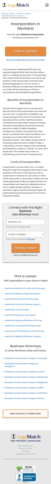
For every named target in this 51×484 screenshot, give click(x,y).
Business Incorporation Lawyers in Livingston (21, 365)
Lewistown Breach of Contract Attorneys (25, 288)
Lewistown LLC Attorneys (17, 309)
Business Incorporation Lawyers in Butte (24, 398)
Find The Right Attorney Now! (25, 413)
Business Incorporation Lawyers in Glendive (26, 393)
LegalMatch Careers (25, 454)
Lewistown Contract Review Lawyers (23, 304)
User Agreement (25, 445)
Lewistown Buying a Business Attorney (23, 320)
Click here (31, 239)
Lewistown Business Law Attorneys (22, 299)
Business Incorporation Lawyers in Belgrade (26, 382)
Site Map (25, 451)
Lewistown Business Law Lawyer (20, 315)
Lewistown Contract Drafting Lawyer (23, 325)
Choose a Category (17, 234)
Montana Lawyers (24, 13)
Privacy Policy (25, 448)
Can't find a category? (20, 239)
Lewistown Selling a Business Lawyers (23, 336)
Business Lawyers (8, 13)
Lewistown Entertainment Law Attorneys (25, 331)
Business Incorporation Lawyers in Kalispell (26, 358)
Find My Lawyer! (25, 248)
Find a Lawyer (25, 51)
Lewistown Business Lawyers (12, 16)
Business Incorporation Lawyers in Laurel (25, 371)
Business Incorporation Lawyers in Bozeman (26, 377)
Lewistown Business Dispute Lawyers (23, 293)
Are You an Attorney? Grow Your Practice (25, 60)
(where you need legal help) (18, 227)
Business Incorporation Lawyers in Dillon (24, 387)
